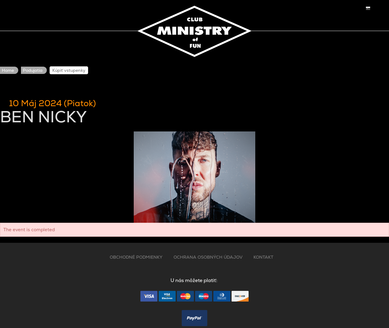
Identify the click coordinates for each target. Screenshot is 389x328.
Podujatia (33, 70)
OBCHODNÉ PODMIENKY (136, 257)
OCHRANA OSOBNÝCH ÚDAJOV (208, 257)
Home (8, 70)
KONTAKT (263, 257)
